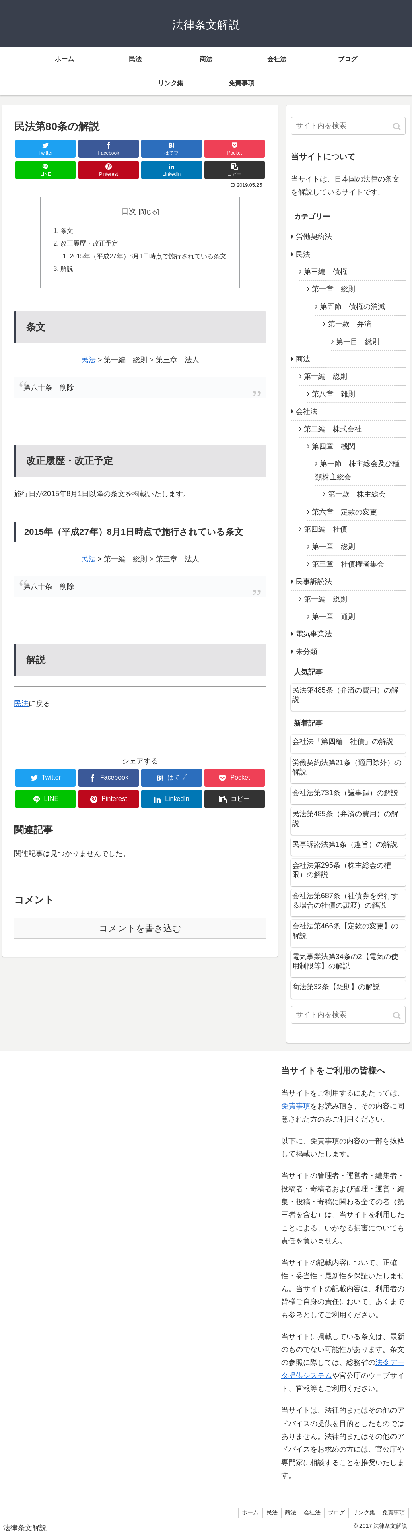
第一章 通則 (333, 617)
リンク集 (362, 1512)
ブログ (333, 1512)
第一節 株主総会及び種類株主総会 (357, 470)
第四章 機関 (333, 446)
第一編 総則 (325, 376)
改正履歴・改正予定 (89, 244)
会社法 (306, 411)
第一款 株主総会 (357, 494)
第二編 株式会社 (333, 429)
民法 (88, 362)
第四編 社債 (325, 529)
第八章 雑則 (333, 394)
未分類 (306, 652)
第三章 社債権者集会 (348, 564)
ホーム (243, 1512)
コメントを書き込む (140, 930)
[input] (348, 126)
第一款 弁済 (349, 324)
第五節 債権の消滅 (352, 307)
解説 (66, 270)
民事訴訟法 (314, 582)
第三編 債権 (325, 272)
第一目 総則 (357, 342)
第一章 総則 (333, 289)
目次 (129, 211)
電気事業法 (314, 634)
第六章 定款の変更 (344, 512)
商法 (303, 359)
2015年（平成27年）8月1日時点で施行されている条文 (148, 257)
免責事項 (295, 1106)
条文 (66, 231)
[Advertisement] (68, 1276)
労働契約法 (314, 237)
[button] (398, 126)
